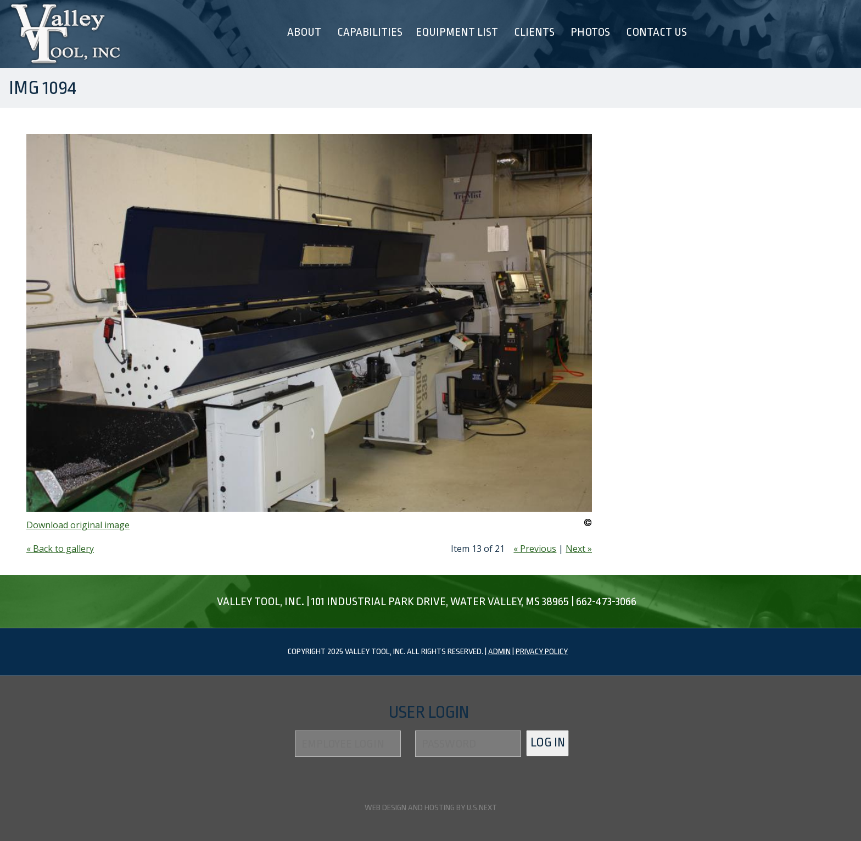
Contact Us (656, 31)
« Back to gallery (60, 549)
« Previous (534, 549)
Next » (579, 549)
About (304, 31)
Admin (499, 651)
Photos (590, 31)
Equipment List (457, 31)
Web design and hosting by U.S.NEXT (431, 807)
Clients (534, 31)
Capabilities (369, 31)
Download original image (78, 525)
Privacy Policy (542, 651)
